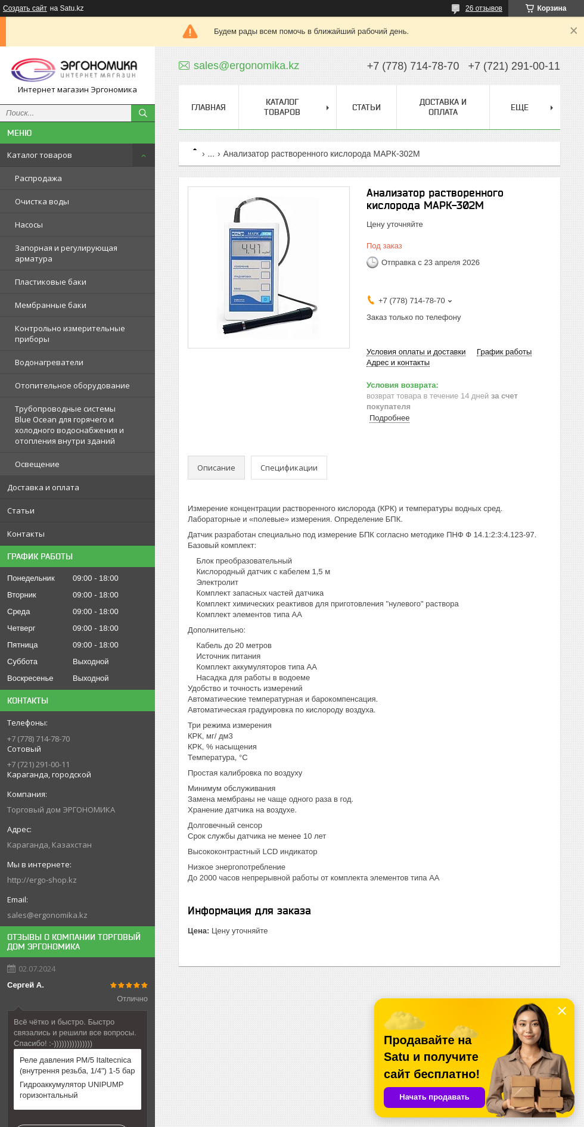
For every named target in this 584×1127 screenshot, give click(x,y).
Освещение (37, 464)
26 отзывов (483, 8)
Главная (208, 107)
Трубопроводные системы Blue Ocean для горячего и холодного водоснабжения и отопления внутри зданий (69, 424)
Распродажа (38, 178)
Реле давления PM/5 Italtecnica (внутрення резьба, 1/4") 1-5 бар (77, 1065)
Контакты (26, 533)
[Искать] (143, 113)
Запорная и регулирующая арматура (66, 253)
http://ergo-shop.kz (42, 879)
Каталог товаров (39, 155)
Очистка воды (42, 201)
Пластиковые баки (50, 281)
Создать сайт (25, 8)
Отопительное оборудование (72, 385)
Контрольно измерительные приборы (70, 333)
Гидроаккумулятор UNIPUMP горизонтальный (71, 1090)
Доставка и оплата (43, 487)
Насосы (29, 224)
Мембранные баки (50, 305)
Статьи (21, 510)
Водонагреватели (49, 362)
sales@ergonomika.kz (47, 915)
